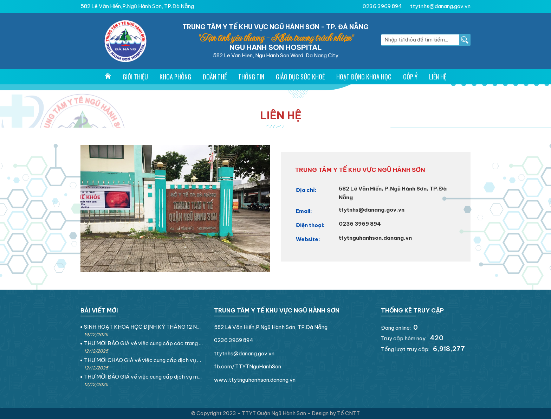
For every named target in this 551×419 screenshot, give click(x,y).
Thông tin (251, 76)
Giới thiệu (135, 76)
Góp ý (410, 76)
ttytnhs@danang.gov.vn (440, 6)
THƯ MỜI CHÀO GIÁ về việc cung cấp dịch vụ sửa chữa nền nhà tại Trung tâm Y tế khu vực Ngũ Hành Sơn (143, 360)
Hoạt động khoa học (363, 76)
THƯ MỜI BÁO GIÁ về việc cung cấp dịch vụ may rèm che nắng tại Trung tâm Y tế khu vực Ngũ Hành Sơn (143, 376)
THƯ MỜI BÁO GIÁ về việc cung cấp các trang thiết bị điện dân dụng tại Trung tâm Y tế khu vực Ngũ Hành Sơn (143, 343)
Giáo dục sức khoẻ (300, 76)
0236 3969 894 (382, 6)
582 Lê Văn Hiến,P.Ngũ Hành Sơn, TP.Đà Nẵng (137, 6)
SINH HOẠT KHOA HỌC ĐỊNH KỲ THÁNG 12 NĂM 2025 (143, 326)
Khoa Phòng (175, 76)
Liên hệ (437, 76)
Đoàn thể (215, 76)
